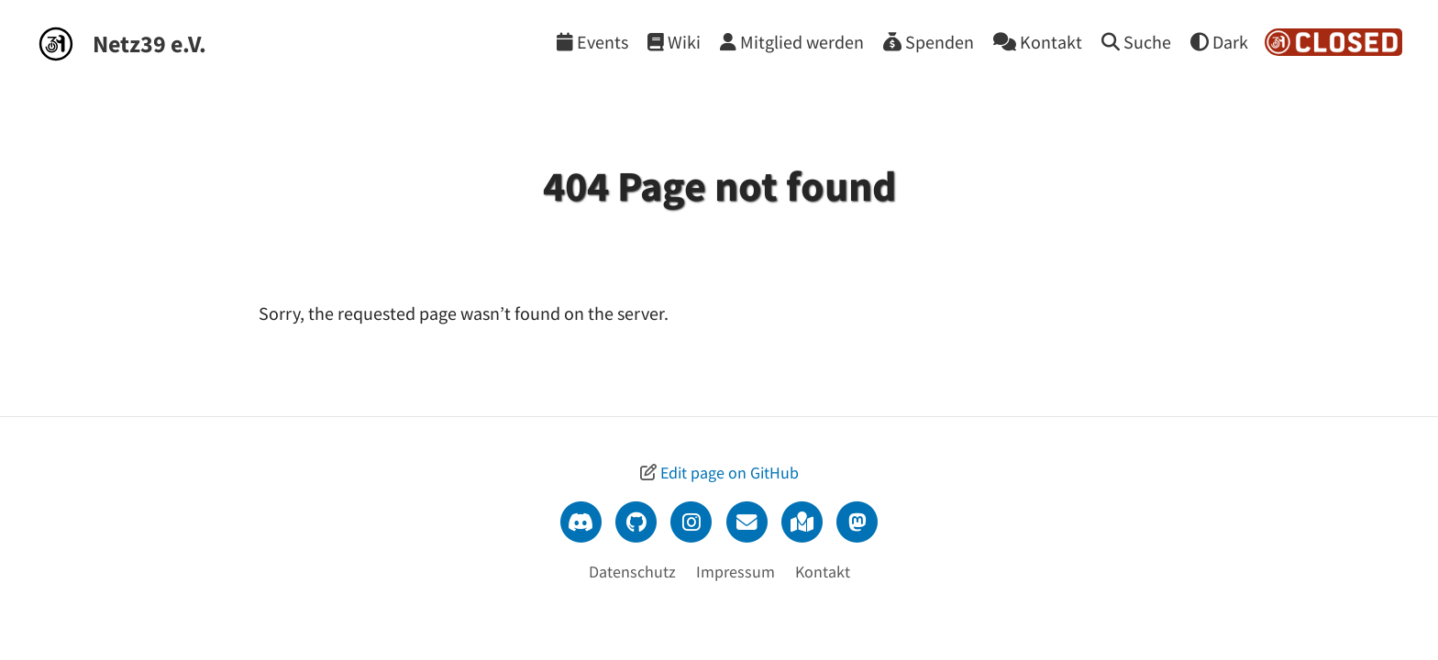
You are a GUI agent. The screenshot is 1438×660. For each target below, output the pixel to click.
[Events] (592, 41)
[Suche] (1136, 41)
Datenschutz (632, 571)
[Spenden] (928, 41)
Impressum (735, 571)
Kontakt (822, 571)
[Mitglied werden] (792, 41)
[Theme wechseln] (1219, 41)
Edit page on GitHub (729, 472)
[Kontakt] (1037, 41)
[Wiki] (674, 41)
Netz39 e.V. (149, 43)
